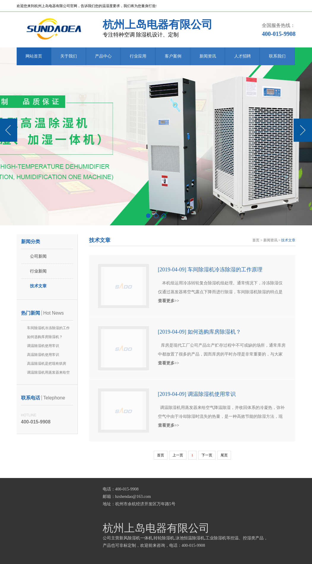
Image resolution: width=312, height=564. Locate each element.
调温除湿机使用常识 (43, 346)
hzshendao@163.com (133, 496)
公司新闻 (38, 256)
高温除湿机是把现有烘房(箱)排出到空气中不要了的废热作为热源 (48, 364)
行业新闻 (38, 271)
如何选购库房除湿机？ (45, 337)
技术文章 (38, 286)
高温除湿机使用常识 (43, 355)
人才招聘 (242, 56)
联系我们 (277, 56)
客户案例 (173, 56)
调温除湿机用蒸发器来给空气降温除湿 (48, 373)
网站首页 (34, 56)
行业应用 (138, 56)
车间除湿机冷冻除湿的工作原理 (48, 329)
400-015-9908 (278, 34)
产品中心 (103, 56)
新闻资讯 (207, 56)
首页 (255, 240)
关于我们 (68, 56)
